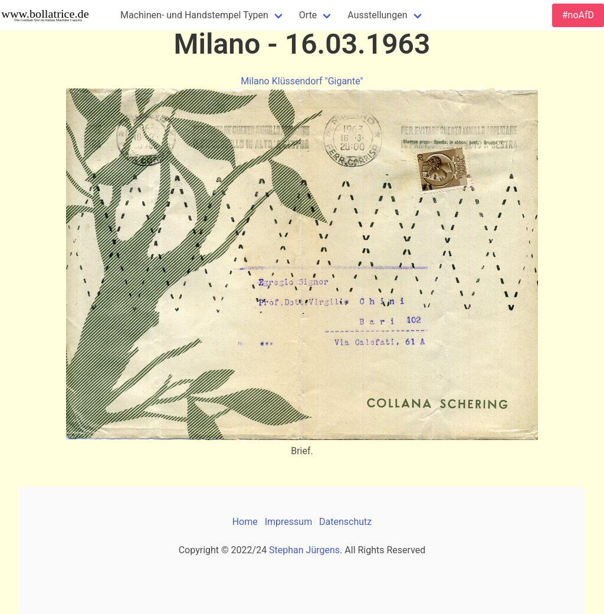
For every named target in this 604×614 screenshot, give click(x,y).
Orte (308, 15)
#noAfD (578, 15)
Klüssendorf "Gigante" (317, 81)
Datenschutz (345, 521)
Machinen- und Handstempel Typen (194, 15)
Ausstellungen (377, 15)
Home (245, 521)
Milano (255, 81)
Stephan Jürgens (304, 550)
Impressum (289, 521)
